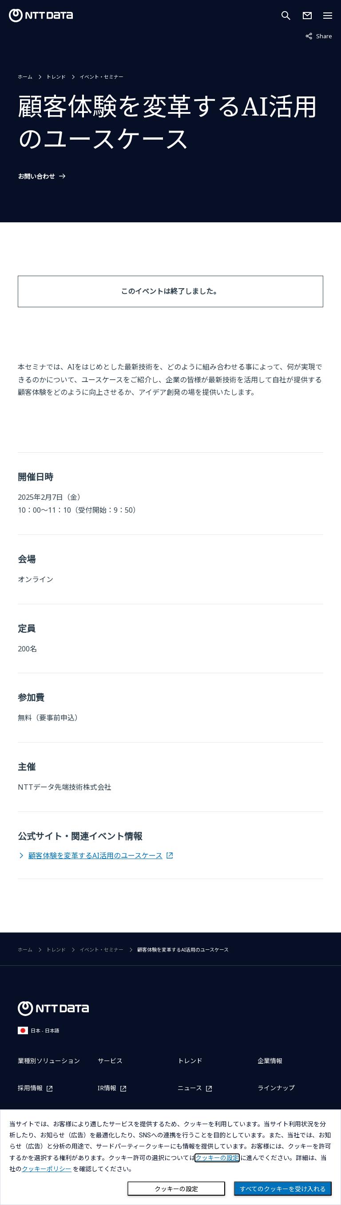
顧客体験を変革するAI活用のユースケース (95, 855)
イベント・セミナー (101, 76)
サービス (110, 1060)
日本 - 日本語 (38, 1030)
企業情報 (270, 1060)
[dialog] (170, 1157)
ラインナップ (276, 1088)
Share (318, 35)
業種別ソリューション (49, 1060)
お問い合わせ (36, 176)
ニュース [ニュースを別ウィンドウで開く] (190, 1088)
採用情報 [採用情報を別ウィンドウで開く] (30, 1088)
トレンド (56, 76)
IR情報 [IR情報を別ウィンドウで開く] (107, 1088)
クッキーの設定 (176, 1189)
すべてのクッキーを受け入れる (283, 1189)
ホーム (25, 76)
